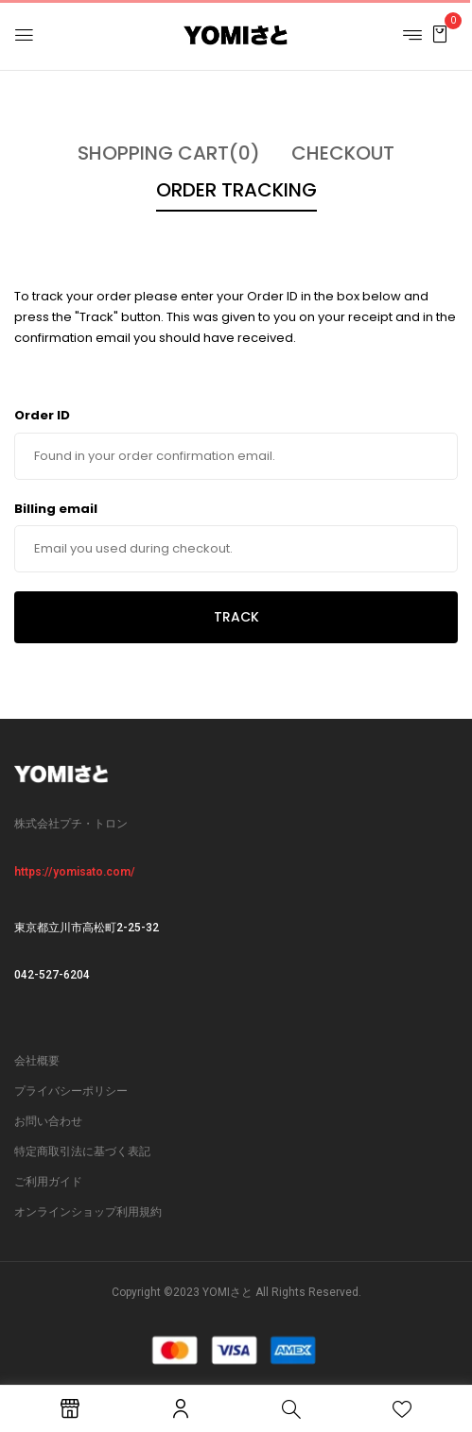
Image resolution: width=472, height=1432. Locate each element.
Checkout (342, 153)
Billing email (55, 509)
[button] (439, 34)
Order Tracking (236, 190)
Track (236, 616)
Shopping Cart (169, 153)
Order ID (42, 415)
